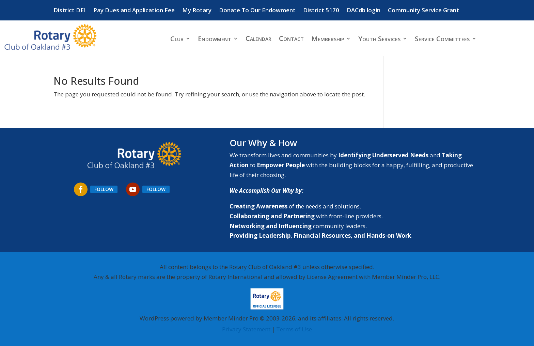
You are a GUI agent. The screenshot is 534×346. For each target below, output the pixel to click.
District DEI (69, 11)
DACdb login (363, 11)
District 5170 (321, 11)
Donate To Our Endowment (257, 11)
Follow (103, 189)
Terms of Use (294, 329)
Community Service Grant (423, 11)
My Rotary (196, 11)
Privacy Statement (246, 329)
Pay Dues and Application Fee (134, 11)
